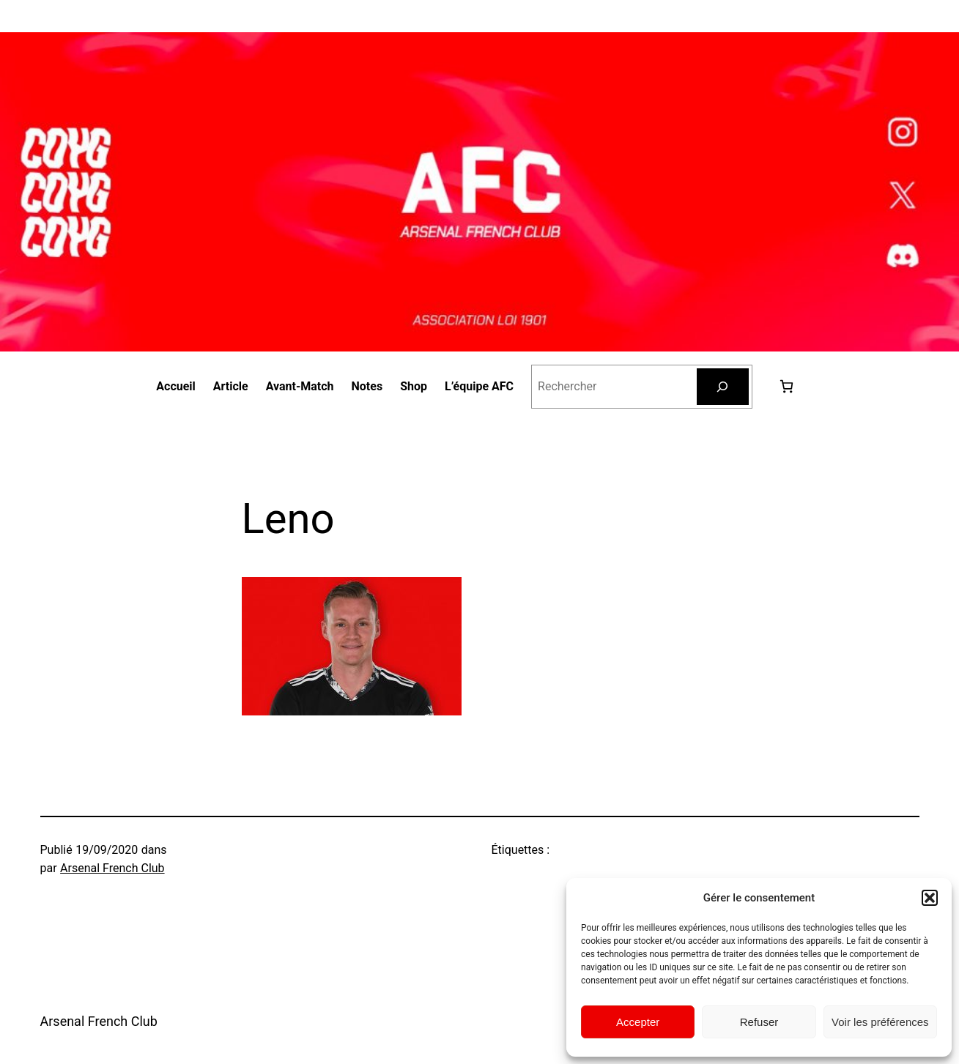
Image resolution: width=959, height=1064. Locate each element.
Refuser (759, 1022)
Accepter (637, 1022)
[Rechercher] (723, 386)
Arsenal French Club (112, 868)
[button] (929, 897)
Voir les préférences (880, 1022)
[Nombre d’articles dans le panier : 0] (786, 386)
